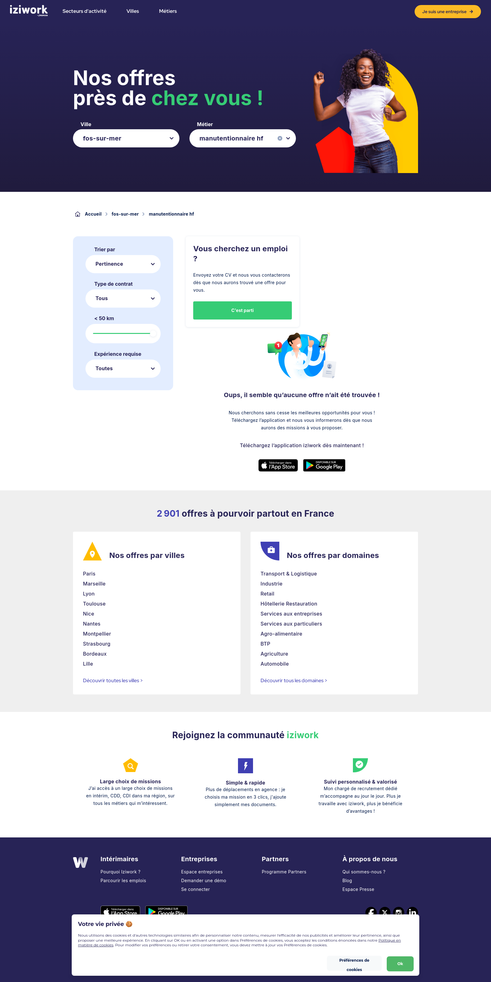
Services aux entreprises (291, 614)
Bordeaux (95, 654)
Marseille (94, 584)
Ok (399, 961)
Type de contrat (113, 284)
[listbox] (126, 138)
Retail (267, 594)
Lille (88, 664)
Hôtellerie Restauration (289, 604)
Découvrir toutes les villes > (113, 680)
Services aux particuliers (291, 624)
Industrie (271, 584)
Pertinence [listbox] (109, 264)
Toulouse (94, 604)
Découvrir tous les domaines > (294, 680)
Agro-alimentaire (281, 634)
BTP (265, 644)
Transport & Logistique (289, 573)
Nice (88, 614)
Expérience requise (117, 354)
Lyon (89, 594)
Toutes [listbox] (104, 368)
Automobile (275, 664)
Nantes (92, 624)
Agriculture (274, 654)
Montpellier (97, 634)
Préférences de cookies (354, 961)
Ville (85, 124)
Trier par (104, 249)
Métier (205, 124)
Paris (89, 573)
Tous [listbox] (102, 298)
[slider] (153, 333)
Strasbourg (97, 644)
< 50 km (104, 318)
